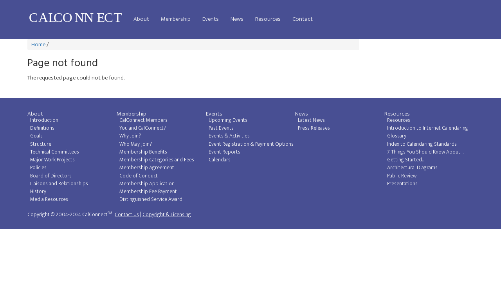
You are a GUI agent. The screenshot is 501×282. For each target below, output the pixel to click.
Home (38, 44)
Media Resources (49, 199)
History (38, 191)
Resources (268, 19)
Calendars (220, 159)
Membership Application (147, 183)
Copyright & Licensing (166, 214)
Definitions (42, 128)
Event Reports (224, 152)
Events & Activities (229, 136)
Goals (36, 136)
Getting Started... (406, 159)
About (141, 19)
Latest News (311, 120)
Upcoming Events (228, 120)
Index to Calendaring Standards (422, 144)
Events (210, 19)
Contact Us (127, 214)
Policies (38, 167)
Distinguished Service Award (150, 199)
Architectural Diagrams (412, 167)
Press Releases (314, 128)
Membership (176, 19)
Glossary (396, 136)
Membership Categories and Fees (156, 159)
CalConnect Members (143, 120)
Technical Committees (54, 152)
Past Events (221, 128)
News (237, 19)
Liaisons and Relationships (59, 183)
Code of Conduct (138, 176)
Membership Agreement (146, 167)
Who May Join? (135, 144)
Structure (40, 144)
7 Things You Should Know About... (425, 152)
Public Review (401, 176)
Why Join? (130, 136)
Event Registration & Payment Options (251, 144)
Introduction (44, 120)
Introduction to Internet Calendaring (427, 128)
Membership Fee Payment (148, 191)
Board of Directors (51, 176)
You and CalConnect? (142, 128)
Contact (302, 19)
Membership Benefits (143, 152)
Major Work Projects (52, 159)
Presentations (402, 183)
